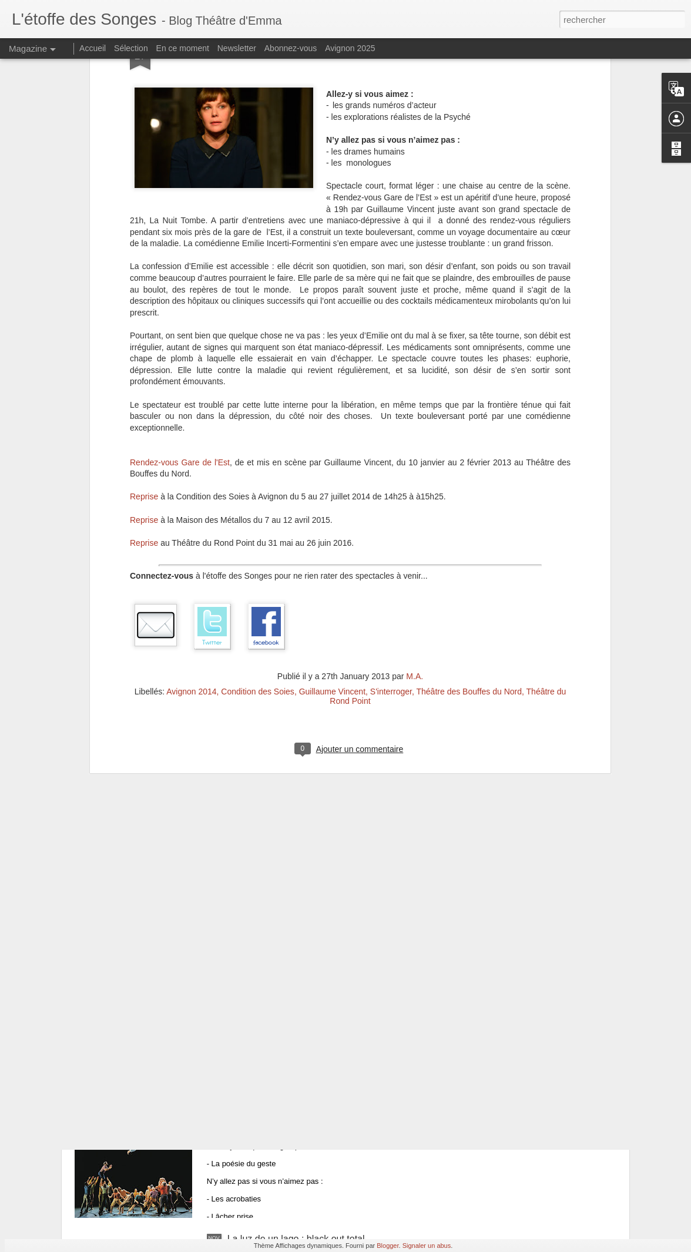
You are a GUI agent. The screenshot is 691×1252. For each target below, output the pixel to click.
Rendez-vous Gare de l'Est (180, 289)
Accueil (92, 48)
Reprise (144, 323)
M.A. (414, 503)
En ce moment (182, 48)
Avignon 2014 (191, 518)
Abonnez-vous (290, 48)
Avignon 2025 (350, 48)
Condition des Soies (257, 518)
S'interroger (391, 518)
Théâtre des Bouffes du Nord (469, 518)
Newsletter (236, 48)
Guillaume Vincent (332, 518)
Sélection (131, 48)
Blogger (387, 1245)
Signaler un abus (426, 1245)
